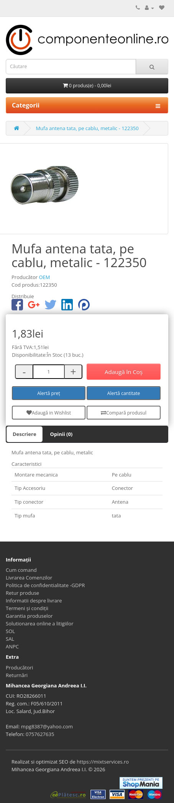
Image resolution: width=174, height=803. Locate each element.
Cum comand (21, 569)
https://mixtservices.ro (103, 761)
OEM (44, 277)
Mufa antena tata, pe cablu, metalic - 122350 (87, 128)
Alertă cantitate (123, 393)
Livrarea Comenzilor (29, 577)
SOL (10, 631)
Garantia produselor (29, 615)
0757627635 (40, 734)
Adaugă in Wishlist (48, 413)
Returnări (17, 675)
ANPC (12, 646)
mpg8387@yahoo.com (47, 726)
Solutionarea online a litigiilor (39, 623)
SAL (10, 638)
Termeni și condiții (27, 608)
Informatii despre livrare (34, 600)
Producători (19, 667)
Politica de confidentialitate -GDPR (45, 585)
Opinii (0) (61, 434)
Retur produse (22, 592)
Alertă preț (48, 393)
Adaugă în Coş (124, 371)
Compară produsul (123, 413)
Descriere (24, 434)
